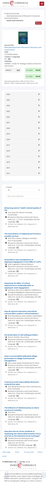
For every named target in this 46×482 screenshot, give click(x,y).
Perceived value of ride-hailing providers (21, 335)
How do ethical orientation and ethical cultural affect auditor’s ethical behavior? (21, 312)
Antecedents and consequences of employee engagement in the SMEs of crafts (22, 260)
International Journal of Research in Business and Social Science (22, 17)
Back (38, 23)
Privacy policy (29, 452)
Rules (17, 452)
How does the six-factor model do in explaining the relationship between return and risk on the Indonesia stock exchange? (22, 433)
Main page (6, 452)
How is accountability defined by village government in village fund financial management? (20, 358)
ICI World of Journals (11, 13)
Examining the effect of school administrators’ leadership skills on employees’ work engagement (19, 285)
